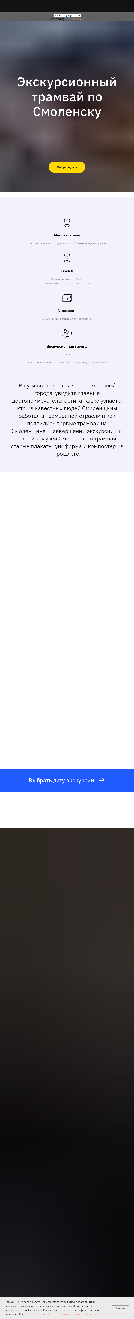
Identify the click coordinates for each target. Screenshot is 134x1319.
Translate (74, 18)
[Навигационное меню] (128, 6)
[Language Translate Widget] (67, 15)
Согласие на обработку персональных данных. (70, 1314)
